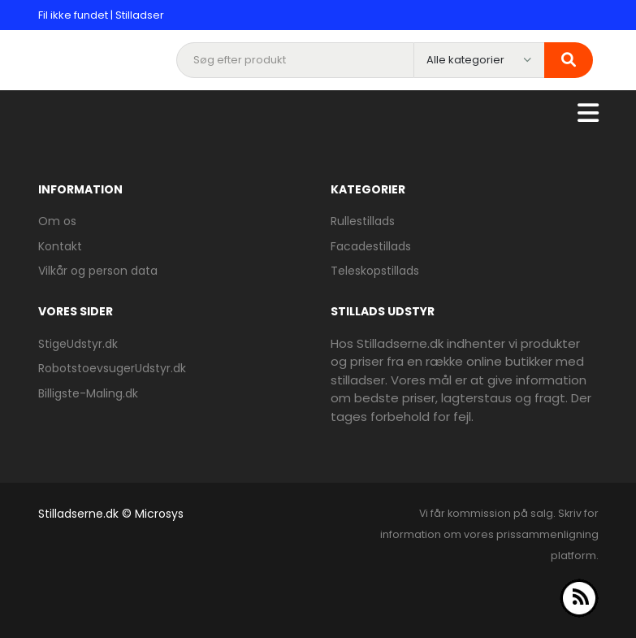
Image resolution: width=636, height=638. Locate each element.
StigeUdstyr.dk (78, 344)
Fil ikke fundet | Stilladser (101, 15)
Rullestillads (363, 221)
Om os (57, 221)
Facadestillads (371, 246)
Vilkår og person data (98, 271)
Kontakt (60, 246)
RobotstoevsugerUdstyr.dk (112, 368)
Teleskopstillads (375, 271)
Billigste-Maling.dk (88, 393)
